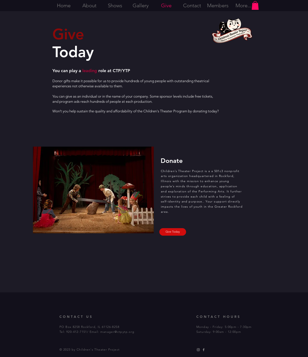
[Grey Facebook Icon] (204, 350)
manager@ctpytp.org (117, 332)
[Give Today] (172, 232)
